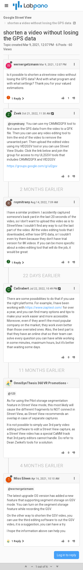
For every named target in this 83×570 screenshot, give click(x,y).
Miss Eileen (22, 478)
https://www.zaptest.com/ (43, 307)
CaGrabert (21, 288)
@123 (11, 393)
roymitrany (22, 202)
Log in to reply (66, 555)
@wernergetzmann (20, 488)
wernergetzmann (26, 64)
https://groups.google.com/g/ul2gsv (32, 166)
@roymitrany (16, 123)
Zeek (17, 113)
